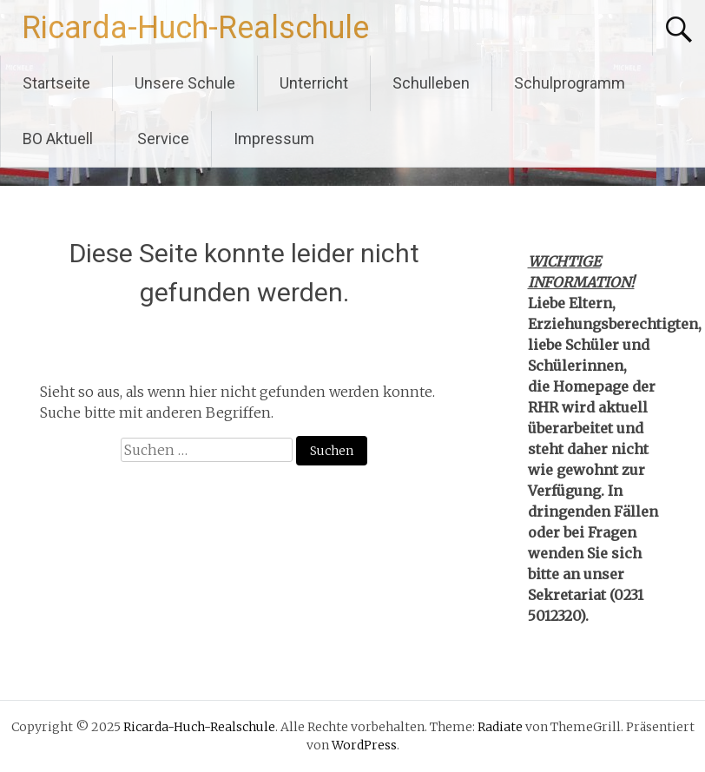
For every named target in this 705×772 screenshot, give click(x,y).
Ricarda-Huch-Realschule (195, 28)
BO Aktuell (58, 138)
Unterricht (314, 83)
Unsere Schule (185, 83)
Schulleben (431, 83)
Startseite (56, 83)
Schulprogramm (569, 83)
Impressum (274, 138)
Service (163, 138)
